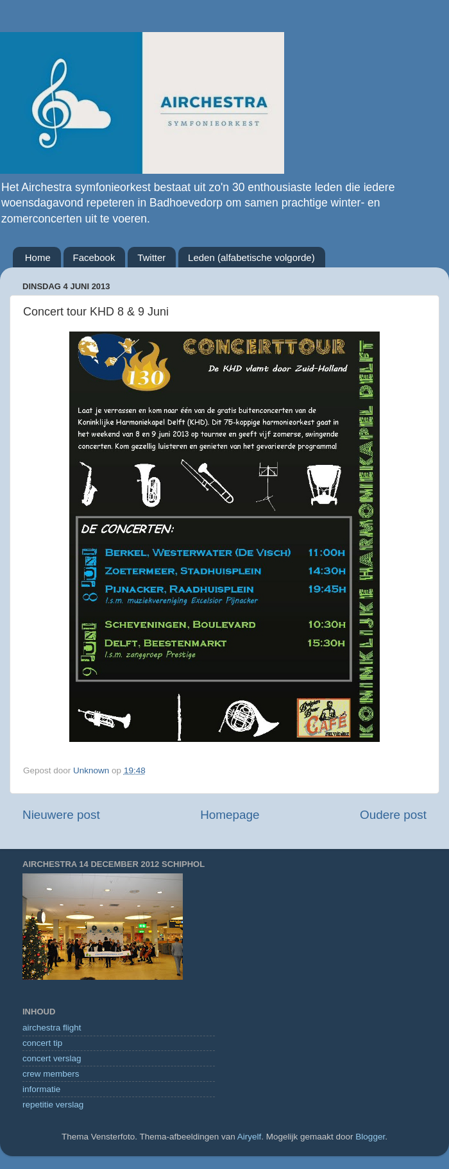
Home (38, 257)
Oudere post (393, 814)
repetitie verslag (52, 1104)
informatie (41, 1089)
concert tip (42, 1043)
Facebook (94, 257)
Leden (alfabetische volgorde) (251, 257)
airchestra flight (51, 1027)
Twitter (151, 257)
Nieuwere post (61, 814)
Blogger (370, 1136)
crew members (51, 1074)
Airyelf (249, 1136)
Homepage (229, 814)
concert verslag (51, 1058)
